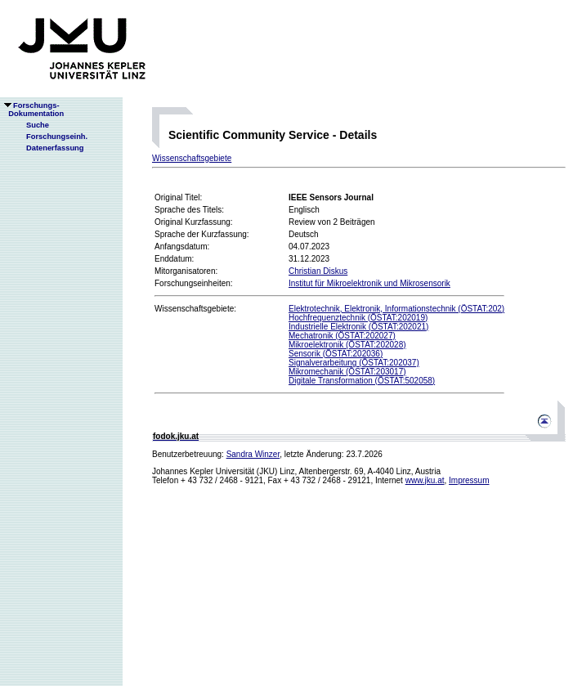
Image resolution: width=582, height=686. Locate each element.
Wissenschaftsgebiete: (195, 308)
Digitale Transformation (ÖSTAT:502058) (362, 380)
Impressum (469, 480)
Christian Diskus (318, 271)
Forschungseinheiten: (193, 283)
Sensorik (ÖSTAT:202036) (336, 353)
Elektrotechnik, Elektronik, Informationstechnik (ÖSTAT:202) (396, 308)
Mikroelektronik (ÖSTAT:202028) (347, 344)
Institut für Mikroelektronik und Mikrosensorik (369, 283)
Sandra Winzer (253, 454)
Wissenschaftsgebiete (191, 158)
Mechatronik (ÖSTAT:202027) (342, 335)
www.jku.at (425, 480)
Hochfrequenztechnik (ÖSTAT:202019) (358, 317)
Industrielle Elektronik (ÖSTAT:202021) (358, 326)
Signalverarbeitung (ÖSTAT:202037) (354, 362)
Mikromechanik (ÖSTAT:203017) (347, 371)
